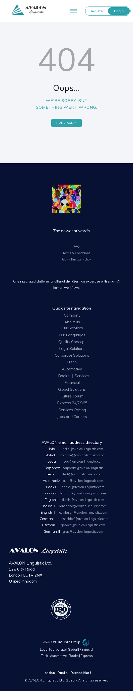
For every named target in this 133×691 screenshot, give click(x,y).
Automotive (72, 368)
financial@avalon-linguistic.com (83, 492)
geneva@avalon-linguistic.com (83, 523)
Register (97, 11)
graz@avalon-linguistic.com (83, 530)
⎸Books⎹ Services (72, 375)
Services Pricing (72, 409)
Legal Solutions (72, 348)
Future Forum (71, 395)
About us (72, 321)
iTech (71, 361)
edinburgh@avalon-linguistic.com (83, 511)
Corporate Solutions (72, 354)
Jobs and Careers (72, 416)
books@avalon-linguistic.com (83, 486)
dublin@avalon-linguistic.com (83, 498)
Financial (72, 382)
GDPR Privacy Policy (76, 259)
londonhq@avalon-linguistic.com (83, 505)
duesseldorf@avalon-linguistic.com (83, 517)
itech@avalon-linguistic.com (82, 473)
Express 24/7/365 (72, 402)
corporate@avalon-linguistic (83, 467)
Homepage (64, 122)
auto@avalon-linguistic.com (83, 480)
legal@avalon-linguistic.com (83, 461)
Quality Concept (72, 341)
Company (72, 314)
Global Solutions (71, 388)
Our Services (72, 327)
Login (119, 11)
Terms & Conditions (76, 253)
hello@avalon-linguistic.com (83, 448)
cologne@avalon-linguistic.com (83, 455)
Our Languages (72, 334)
